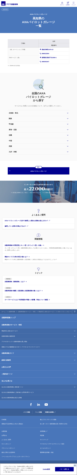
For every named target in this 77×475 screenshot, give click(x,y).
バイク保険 (26, 412)
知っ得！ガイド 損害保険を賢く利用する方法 (53, 424)
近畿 (10, 135)
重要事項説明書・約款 (47, 452)
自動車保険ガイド (8, 353)
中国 (10, 141)
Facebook (31, 404)
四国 (10, 146)
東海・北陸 (13, 129)
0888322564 (45, 53)
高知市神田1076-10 (47, 49)
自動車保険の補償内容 (8, 336)
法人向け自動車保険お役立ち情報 (12, 397)
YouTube (46, 404)
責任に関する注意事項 (8, 452)
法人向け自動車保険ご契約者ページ (12, 387)
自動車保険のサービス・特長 (27, 311)
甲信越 (11, 124)
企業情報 (4, 431)
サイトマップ (44, 439)
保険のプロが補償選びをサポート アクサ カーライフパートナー (21, 347)
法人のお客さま (7, 381)
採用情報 (42, 431)
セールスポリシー (45, 448)
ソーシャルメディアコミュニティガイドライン (16, 456)
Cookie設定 (46, 469)
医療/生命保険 (49, 412)
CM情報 (4, 419)
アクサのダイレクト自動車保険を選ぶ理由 (14, 341)
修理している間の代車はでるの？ (15, 226)
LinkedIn (38, 404)
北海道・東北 (13, 113)
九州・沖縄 (13, 152)
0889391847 (45, 61)
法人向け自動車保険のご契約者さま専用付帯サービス (18, 392)
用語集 (42, 435)
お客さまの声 (6, 367)
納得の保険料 (6, 360)
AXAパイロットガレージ (64, 311)
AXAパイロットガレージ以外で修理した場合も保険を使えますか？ (26, 220)
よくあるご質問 (6, 439)
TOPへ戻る (74, 311)
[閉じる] (75, 465)
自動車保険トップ (9, 318)
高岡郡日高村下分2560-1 (49, 57)
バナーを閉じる (64, 469)
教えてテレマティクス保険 (48, 419)
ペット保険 (38, 412)
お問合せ (4, 435)
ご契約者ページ (7, 374)
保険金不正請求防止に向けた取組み (12, 424)
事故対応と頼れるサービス (46, 311)
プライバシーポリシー (8, 448)
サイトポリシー (6, 444)
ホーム (4, 311)
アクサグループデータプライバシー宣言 (52, 444)
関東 (10, 118)
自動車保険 (11, 311)
